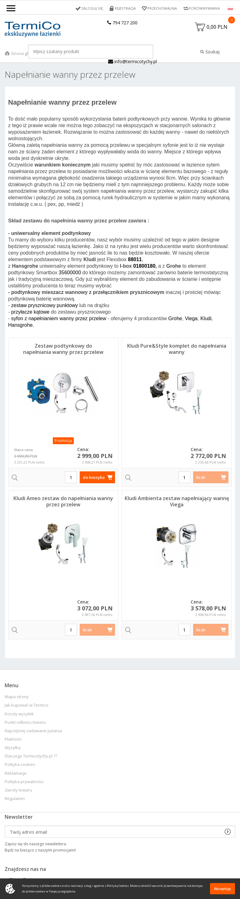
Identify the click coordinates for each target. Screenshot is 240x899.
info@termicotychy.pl (132, 62)
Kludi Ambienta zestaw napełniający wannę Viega (177, 502)
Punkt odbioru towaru (25, 723)
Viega (191, 319)
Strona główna (24, 54)
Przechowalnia (160, 8)
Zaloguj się (88, 8)
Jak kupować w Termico (26, 705)
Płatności (13, 740)
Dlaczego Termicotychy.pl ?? (31, 756)
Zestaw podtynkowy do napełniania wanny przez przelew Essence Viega (63, 352)
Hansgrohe (20, 325)
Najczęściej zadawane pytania (33, 731)
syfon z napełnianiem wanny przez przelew (58, 319)
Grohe (175, 319)
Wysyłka (13, 748)
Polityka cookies (20, 765)
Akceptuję (222, 888)
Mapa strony (17, 697)
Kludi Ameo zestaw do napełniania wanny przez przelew (63, 502)
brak (200, 478)
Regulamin (15, 799)
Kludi (206, 319)
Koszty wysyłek (19, 714)
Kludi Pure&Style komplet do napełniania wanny (176, 349)
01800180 (144, 266)
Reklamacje (16, 774)
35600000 (70, 273)
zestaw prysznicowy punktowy (44, 306)
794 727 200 (122, 23)
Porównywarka (204, 8)
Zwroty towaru (18, 790)
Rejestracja (122, 8)
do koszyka (94, 478)
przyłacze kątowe (30, 312)
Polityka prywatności (24, 782)
